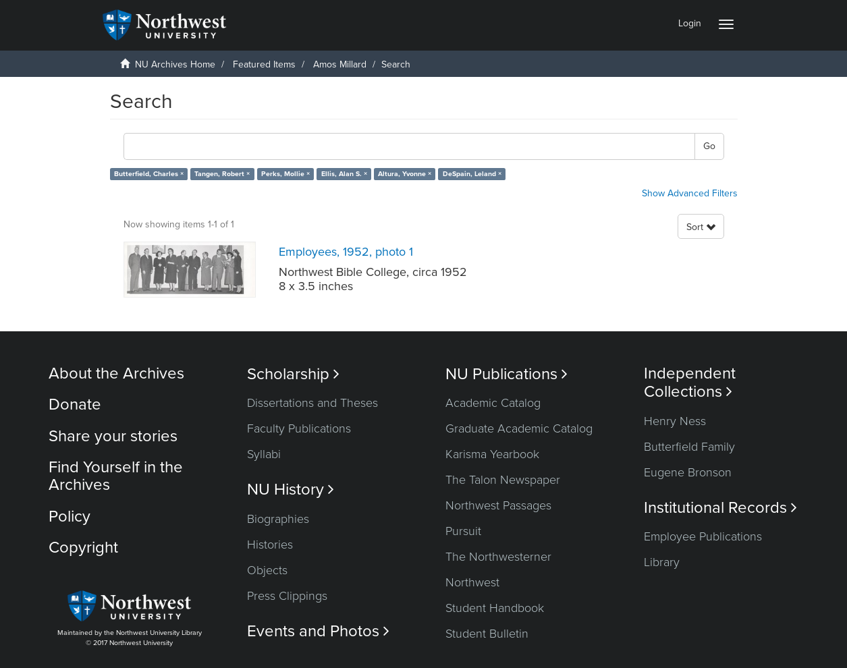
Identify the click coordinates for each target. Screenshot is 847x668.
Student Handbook (494, 608)
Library (662, 562)
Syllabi (264, 454)
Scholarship (293, 374)
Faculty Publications (299, 428)
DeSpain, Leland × (472, 173)
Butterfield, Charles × (149, 173)
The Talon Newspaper (502, 479)
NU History (290, 489)
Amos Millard (339, 64)
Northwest (472, 582)
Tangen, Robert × (222, 173)
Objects (267, 570)
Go (709, 146)
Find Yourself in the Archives (116, 476)
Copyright (83, 547)
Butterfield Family (689, 446)
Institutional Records (720, 508)
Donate (75, 404)
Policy (69, 516)
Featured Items (264, 64)
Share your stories (113, 436)
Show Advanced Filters (690, 193)
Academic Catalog (493, 402)
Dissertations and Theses (312, 402)
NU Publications (506, 374)
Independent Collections (690, 382)
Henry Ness (675, 421)
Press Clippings (287, 595)
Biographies (278, 518)
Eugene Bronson (688, 472)
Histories (270, 544)
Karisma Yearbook (492, 454)
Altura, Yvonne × (404, 173)
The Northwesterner (498, 556)
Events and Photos (318, 631)
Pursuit (463, 531)
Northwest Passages (498, 505)
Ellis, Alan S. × (344, 173)
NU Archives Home (175, 64)
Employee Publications (703, 536)
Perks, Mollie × (285, 173)
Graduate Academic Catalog (519, 428)
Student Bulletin (486, 633)
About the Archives (116, 373)
